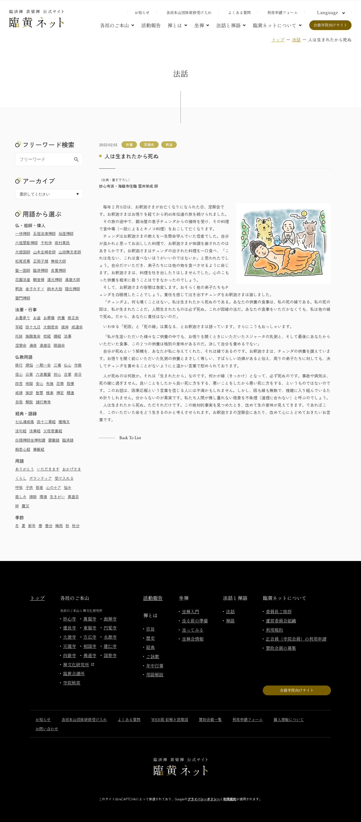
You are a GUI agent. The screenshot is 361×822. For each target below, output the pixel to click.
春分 (48, 525)
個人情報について (289, 719)
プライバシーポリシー (204, 799)
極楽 (50, 392)
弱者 (39, 487)
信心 (19, 374)
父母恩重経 (52, 430)
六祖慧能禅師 (26, 242)
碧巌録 (54, 440)
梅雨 (59, 525)
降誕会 (59, 345)
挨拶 (29, 392)
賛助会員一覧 (210, 719)
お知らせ (142, 12)
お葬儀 (49, 317)
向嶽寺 (69, 655)
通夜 (33, 345)
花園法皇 (22, 279)
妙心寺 (69, 618)
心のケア (53, 487)
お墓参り (22, 317)
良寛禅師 (58, 270)
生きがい (57, 496)
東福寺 (89, 627)
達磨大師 (72, 279)
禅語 (230, 620)
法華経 (35, 430)
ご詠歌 (152, 656)
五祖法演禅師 (44, 233)
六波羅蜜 (43, 374)
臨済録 (68, 440)
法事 (67, 336)
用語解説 (154, 674)
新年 (32, 525)
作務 (78, 365)
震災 (25, 505)
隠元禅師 (72, 288)
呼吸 (19, 487)
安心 (39, 383)
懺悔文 (64, 421)
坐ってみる (193, 630)
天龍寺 (69, 646)
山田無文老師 (69, 252)
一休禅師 (22, 233)
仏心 (67, 365)
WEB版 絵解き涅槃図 (169, 719)
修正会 (73, 317)
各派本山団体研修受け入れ (189, 12)
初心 (57, 374)
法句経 (21, 430)
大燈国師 (22, 252)
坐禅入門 (190, 611)
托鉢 (19, 336)
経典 (150, 647)
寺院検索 (71, 682)
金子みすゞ (34, 288)
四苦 (19, 383)
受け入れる (64, 478)
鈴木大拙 (54, 288)
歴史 (150, 638)
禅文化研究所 (78, 664)
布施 (50, 383)
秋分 (76, 525)
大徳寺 (69, 637)
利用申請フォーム (282, 12)
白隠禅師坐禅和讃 (30, 440)
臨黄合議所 (74, 673)
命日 (78, 374)
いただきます (48, 469)
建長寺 (69, 627)
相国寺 (89, 646)
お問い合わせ (46, 728)
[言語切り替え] (330, 12)
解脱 (29, 402)
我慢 (70, 383)
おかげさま (71, 469)
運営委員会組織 (281, 620)
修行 (19, 365)
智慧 (39, 392)
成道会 (77, 327)
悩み (67, 487)
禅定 (60, 392)
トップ (277, 39)
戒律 (19, 392)
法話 (296, 39)
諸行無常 (43, 402)
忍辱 (60, 383)
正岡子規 (40, 261)
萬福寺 (89, 618)
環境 (43, 496)
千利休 (46, 242)
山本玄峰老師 (44, 252)
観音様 (38, 279)
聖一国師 (22, 270)
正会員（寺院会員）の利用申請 (296, 638)
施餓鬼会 (33, 336)
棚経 (57, 336)
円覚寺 (110, 627)
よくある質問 (239, 12)
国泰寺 (110, 655)
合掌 (67, 374)
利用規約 (274, 630)
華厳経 (38, 449)
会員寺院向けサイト (330, 25)
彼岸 (65, 327)
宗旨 (150, 628)
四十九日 (33, 327)
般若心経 (22, 449)
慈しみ (21, 496)
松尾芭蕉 (22, 261)
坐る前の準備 (195, 620)
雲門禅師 (22, 298)
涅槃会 (21, 345)
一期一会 (43, 365)
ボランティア (40, 478)
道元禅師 (54, 279)
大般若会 (50, 327)
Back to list (130, 438)
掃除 (33, 496)
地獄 (29, 383)
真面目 (73, 496)
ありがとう (24, 469)
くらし (21, 478)
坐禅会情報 (193, 638)
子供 (29, 487)
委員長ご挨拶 (279, 611)
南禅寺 (110, 618)
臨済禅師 (40, 270)
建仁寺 (110, 646)
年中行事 (154, 665)
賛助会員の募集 (281, 648)
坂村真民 (62, 242)
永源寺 (110, 637)
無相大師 (58, 261)
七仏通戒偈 (24, 421)
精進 (70, 392)
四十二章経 (46, 421)
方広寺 (89, 637)
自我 (19, 402)
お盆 (37, 317)
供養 (61, 317)
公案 (29, 374)
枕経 (47, 336)
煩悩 (29, 365)
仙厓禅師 (66, 233)
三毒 (57, 365)
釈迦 (19, 288)
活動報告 (151, 25)
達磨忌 (45, 345)
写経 (19, 327)
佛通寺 (89, 655)
